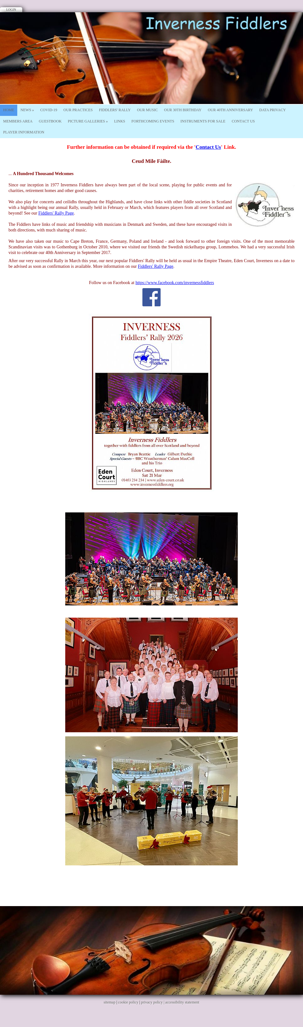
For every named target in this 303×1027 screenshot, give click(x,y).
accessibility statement (182, 1002)
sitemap (109, 1002)
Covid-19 (48, 110)
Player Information (23, 132)
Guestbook (50, 121)
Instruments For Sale (202, 121)
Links (119, 121)
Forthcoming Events (152, 121)
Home (8, 110)
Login (11, 9)
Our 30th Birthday (183, 110)
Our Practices (78, 110)
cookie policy (128, 1002)
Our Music (147, 110)
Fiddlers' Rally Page (56, 213)
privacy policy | (153, 1002)
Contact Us (243, 121)
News (27, 110)
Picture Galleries (88, 121)
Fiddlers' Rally (114, 110)
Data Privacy (272, 110)
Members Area (18, 121)
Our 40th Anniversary (230, 110)
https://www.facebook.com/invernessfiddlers (175, 282)
